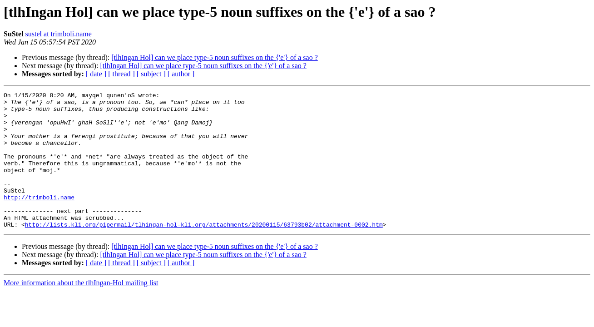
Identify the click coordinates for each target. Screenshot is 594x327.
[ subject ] (151, 74)
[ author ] (181, 74)
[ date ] (96, 74)
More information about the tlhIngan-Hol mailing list (81, 310)
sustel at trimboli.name (58, 34)
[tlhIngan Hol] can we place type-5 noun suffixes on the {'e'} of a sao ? (214, 57)
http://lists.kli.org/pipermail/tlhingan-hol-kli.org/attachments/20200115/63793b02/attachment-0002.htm (204, 252)
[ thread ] (121, 74)
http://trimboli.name (39, 219)
